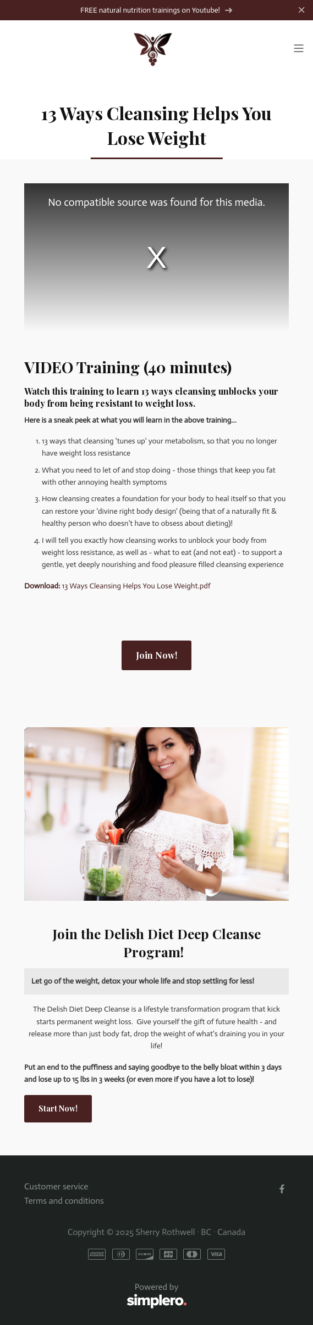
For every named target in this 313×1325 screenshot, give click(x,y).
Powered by (105, 1296)
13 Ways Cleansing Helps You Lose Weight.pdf (117, 586)
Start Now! (58, 1108)
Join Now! (156, 655)
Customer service (56, 1186)
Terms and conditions (64, 1200)
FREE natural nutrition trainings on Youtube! (156, 10)
